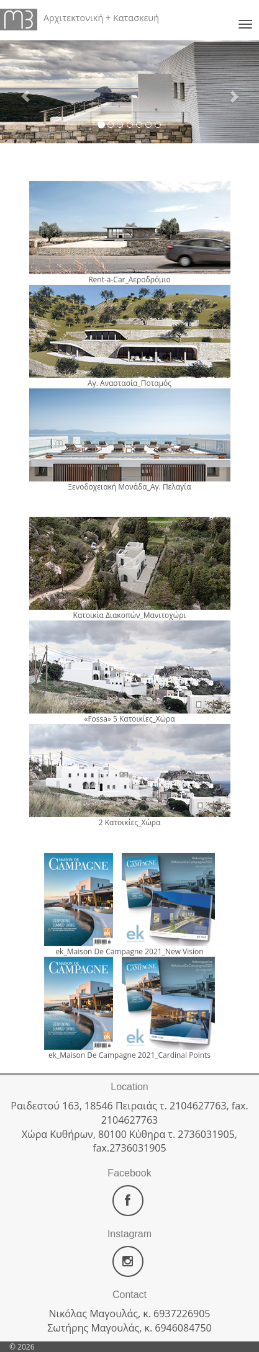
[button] (19, 90)
